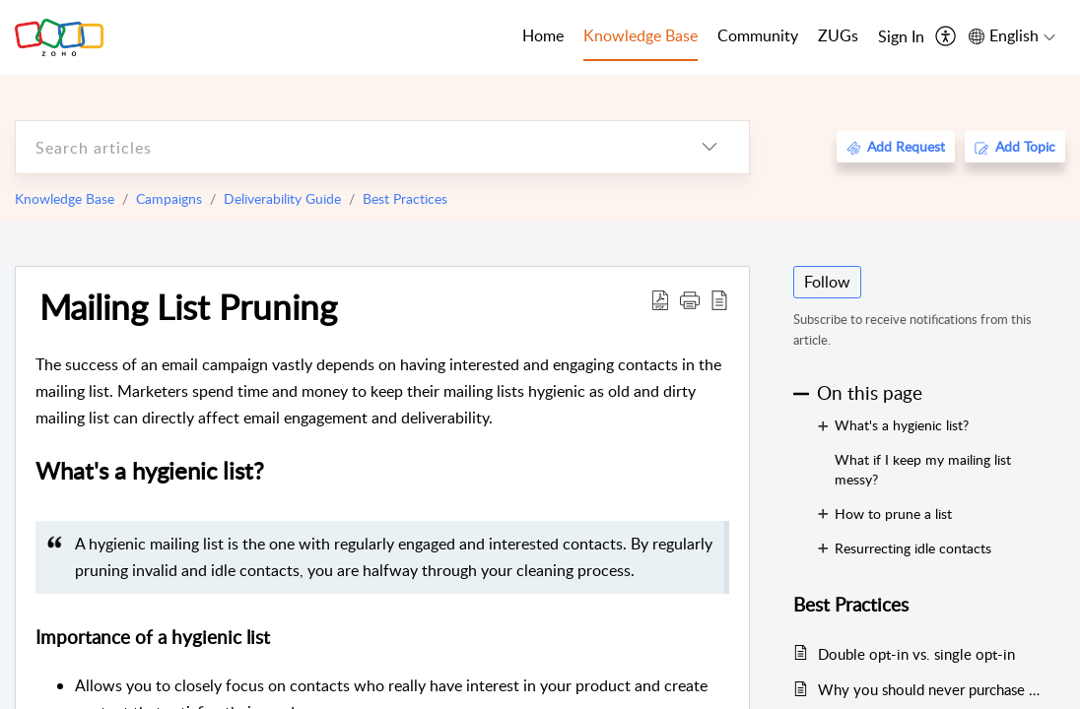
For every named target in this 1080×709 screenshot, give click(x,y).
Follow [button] (827, 281)
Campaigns (169, 198)
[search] (343, 147)
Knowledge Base (64, 198)
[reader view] (719, 299)
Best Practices (405, 198)
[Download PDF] (660, 299)
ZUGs (838, 35)
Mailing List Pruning (188, 306)
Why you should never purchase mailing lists (932, 689)
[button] (690, 299)
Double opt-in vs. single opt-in (916, 654)
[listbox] (709, 147)
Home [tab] (543, 35)
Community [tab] (757, 35)
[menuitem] (901, 37)
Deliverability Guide (282, 198)
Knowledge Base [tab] (640, 35)
